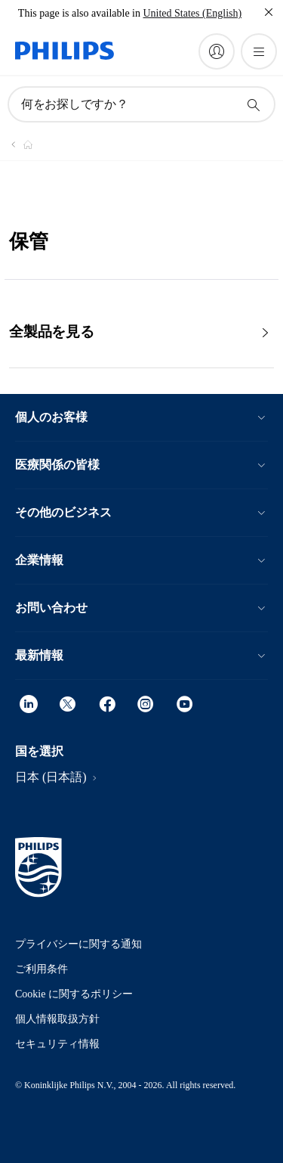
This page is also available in (79, 13)
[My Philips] (216, 51)
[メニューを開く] (259, 51)
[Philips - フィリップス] (19, 144)
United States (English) (192, 13)
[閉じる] (269, 12)
